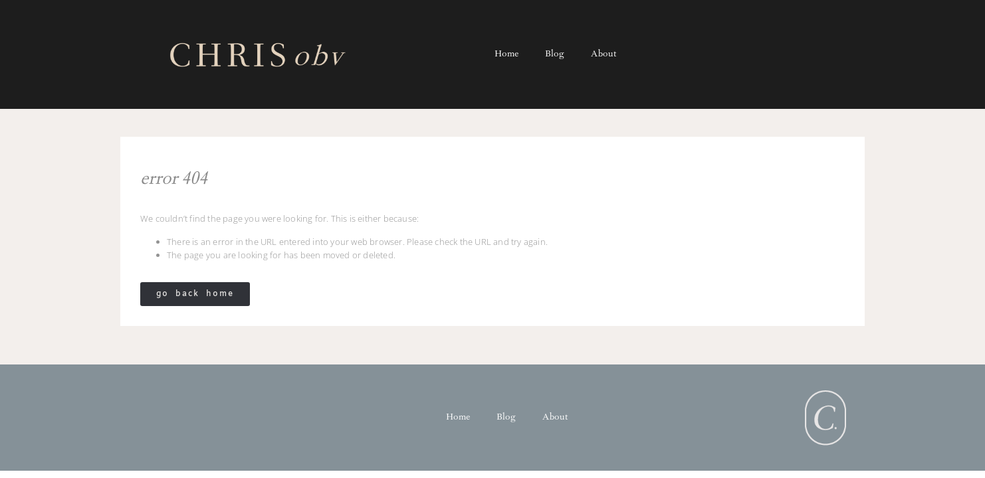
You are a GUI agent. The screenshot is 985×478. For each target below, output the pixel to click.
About (603, 54)
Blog (554, 54)
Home (506, 54)
